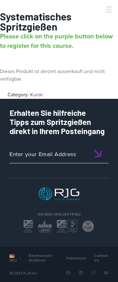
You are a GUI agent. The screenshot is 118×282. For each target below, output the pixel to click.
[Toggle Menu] (108, 9)
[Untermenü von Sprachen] (20, 258)
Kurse (36, 94)
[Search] (100, 19)
